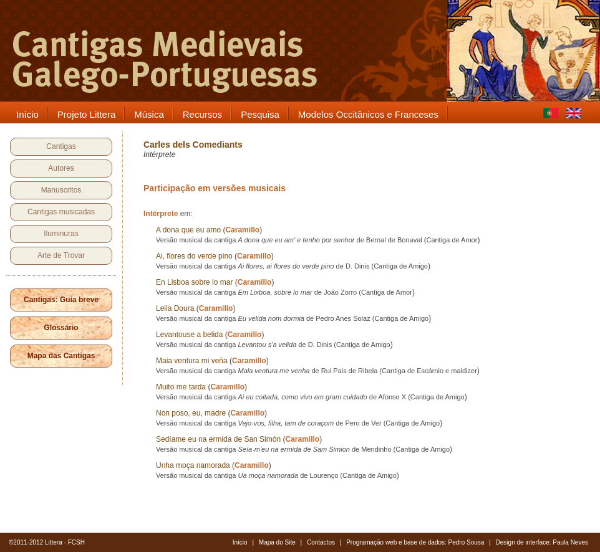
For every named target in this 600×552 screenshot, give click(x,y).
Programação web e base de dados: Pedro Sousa (415, 542)
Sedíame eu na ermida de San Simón (218, 439)
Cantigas (60, 146)
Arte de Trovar (61, 255)
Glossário (61, 327)
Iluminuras (61, 233)
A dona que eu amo (188, 230)
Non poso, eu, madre (191, 413)
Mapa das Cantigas (61, 355)
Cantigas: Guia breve (61, 299)
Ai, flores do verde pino (194, 256)
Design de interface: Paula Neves (542, 542)
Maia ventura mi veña (192, 360)
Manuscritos (61, 190)
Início (240, 542)
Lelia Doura (175, 308)
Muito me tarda (181, 387)
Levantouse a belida (189, 334)
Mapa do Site (277, 542)
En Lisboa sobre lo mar (194, 282)
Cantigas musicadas (61, 211)
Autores (61, 168)
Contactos (321, 542)
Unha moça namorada (193, 465)
